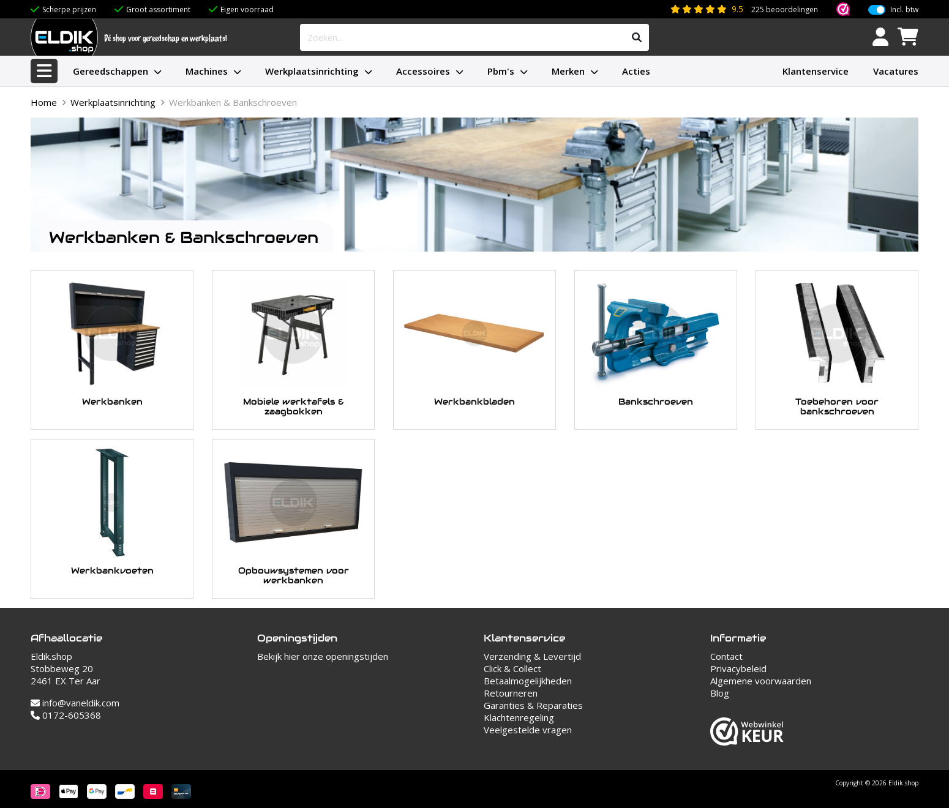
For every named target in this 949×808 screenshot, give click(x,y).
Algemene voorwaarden (760, 681)
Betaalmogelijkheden (528, 681)
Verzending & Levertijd (532, 656)
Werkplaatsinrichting (312, 71)
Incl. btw (904, 9)
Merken (568, 71)
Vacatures (895, 71)
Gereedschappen (110, 71)
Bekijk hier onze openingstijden (322, 656)
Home (44, 102)
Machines (207, 71)
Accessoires (423, 71)
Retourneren (511, 693)
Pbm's (500, 71)
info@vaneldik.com (75, 703)
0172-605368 (66, 715)
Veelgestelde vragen (528, 730)
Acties (636, 71)
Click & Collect (512, 668)
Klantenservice (815, 71)
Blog (719, 693)
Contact (726, 656)
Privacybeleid (738, 668)
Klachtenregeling (519, 717)
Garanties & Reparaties (533, 705)
